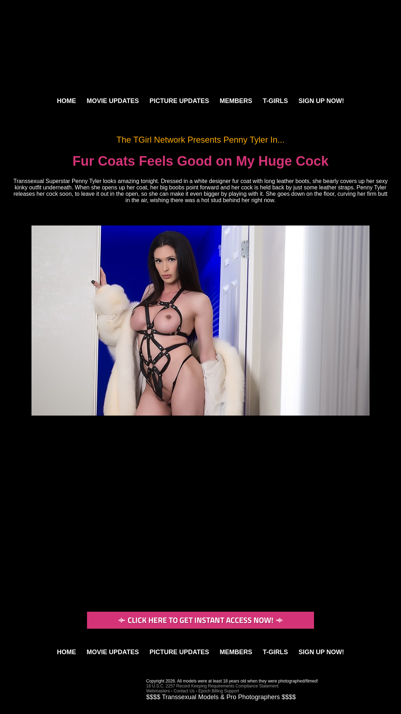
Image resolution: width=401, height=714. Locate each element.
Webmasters (158, 691)
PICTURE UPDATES (179, 100)
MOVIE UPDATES (113, 100)
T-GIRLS (275, 100)
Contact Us (184, 691)
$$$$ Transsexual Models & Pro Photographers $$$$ (221, 697)
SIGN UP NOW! (321, 100)
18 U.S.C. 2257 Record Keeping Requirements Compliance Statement (212, 686)
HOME (66, 100)
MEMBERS (236, 100)
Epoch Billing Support (218, 691)
